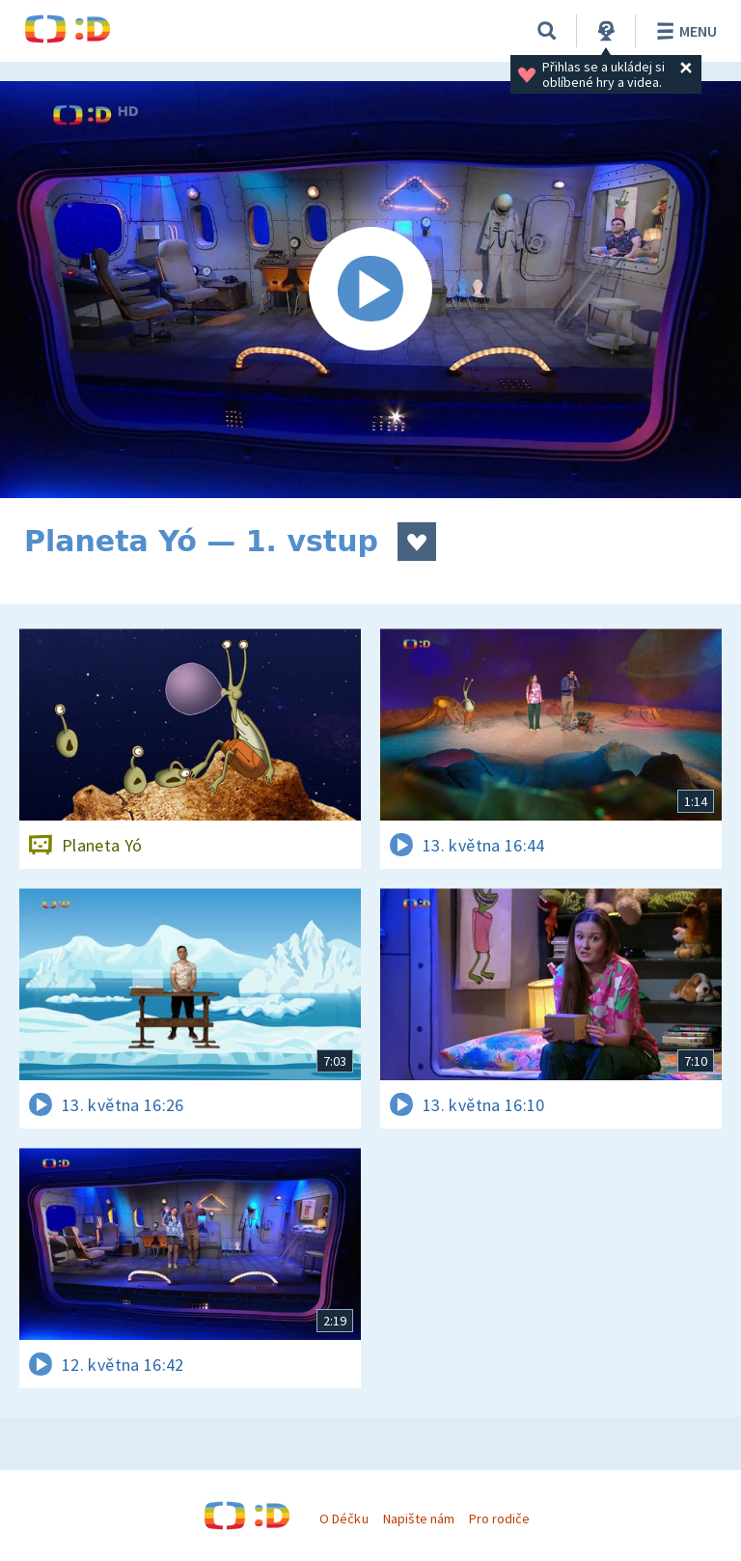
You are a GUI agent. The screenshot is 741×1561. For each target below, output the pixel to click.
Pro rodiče (499, 1518)
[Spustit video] (370, 289)
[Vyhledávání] (547, 31)
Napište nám (418, 1518)
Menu (683, 30)
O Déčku (343, 1518)
